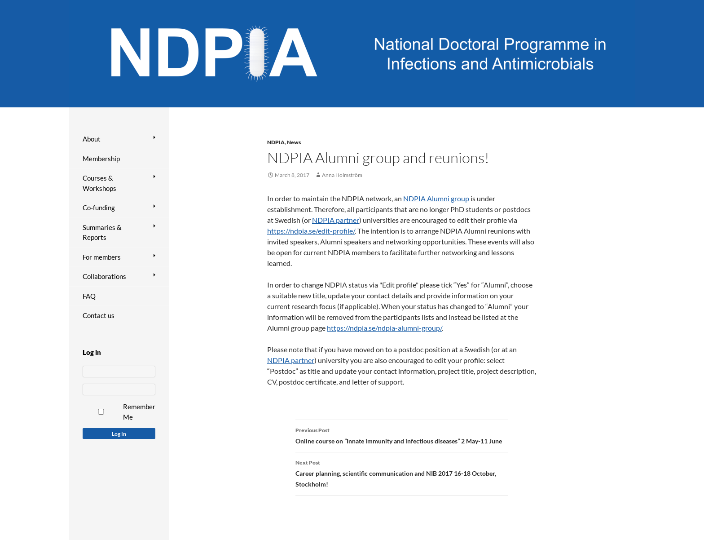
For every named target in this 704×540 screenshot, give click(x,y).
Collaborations (104, 276)
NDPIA (276, 142)
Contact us (98, 315)
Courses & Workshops (99, 183)
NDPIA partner (335, 220)
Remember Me (139, 412)
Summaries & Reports (102, 232)
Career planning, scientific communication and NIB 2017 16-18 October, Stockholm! (401, 472)
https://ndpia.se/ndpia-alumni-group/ (384, 327)
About (92, 139)
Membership (101, 159)
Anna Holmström (342, 175)
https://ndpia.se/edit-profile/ (311, 230)
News (294, 142)
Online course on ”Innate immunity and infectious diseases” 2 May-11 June (401, 435)
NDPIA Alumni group (436, 198)
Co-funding (99, 208)
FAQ (89, 296)
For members (102, 257)
